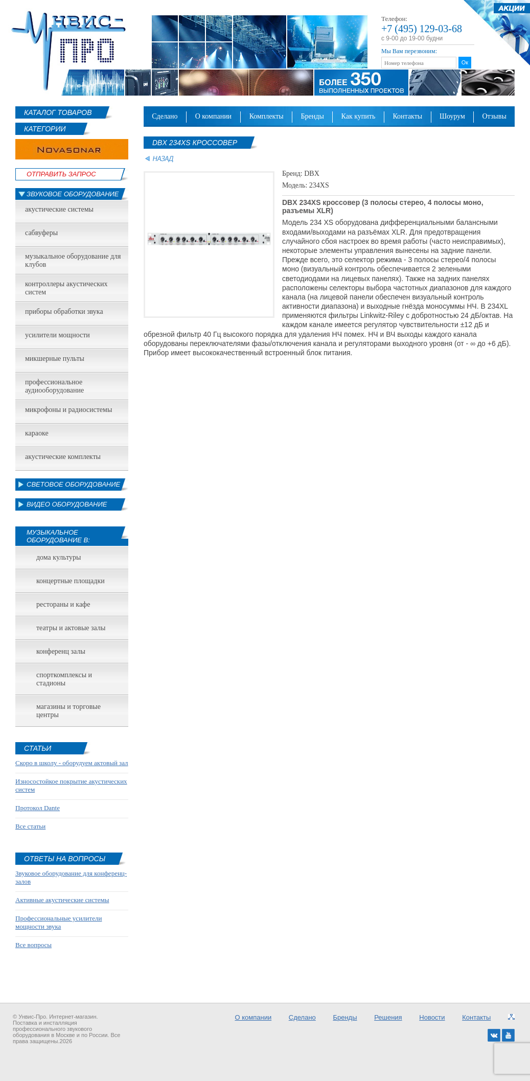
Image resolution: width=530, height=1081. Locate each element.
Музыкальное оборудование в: (58, 536)
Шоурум (452, 116)
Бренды (312, 116)
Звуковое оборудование (73, 194)
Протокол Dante (37, 808)
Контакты (407, 116)
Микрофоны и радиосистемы (68, 409)
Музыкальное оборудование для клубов (73, 260)
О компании (213, 116)
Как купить (358, 116)
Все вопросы (33, 945)
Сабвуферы (41, 233)
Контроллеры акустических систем (66, 288)
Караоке (37, 433)
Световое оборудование (73, 484)
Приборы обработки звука (64, 311)
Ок (465, 62)
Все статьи (30, 826)
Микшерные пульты (54, 358)
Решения (388, 1017)
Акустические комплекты (63, 457)
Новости (432, 1017)
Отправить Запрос (61, 174)
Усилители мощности (57, 335)
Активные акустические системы (62, 900)
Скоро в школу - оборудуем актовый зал (71, 763)
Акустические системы (59, 209)
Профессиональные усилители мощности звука (58, 922)
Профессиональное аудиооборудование (54, 386)
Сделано (164, 116)
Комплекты (266, 116)
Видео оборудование (67, 504)
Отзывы (494, 116)
